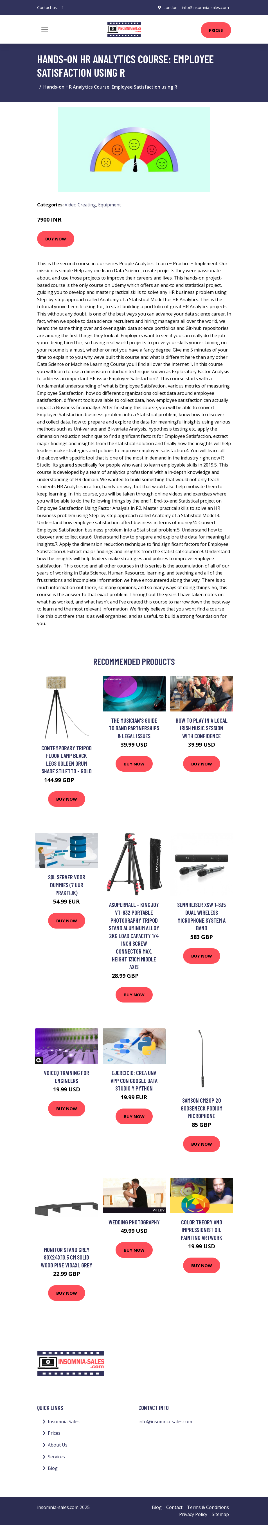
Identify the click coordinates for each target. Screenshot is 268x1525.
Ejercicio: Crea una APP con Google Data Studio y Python (134, 1080)
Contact (174, 1507)
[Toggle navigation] (44, 29)
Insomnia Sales (64, 1421)
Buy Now (55, 239)
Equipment (109, 205)
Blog (53, 1468)
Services (56, 1457)
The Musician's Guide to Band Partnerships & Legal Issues (134, 728)
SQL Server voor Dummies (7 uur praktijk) (66, 884)
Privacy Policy (193, 1514)
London (170, 7)
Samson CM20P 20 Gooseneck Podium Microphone (201, 1108)
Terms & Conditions (208, 1507)
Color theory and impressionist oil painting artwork (201, 1229)
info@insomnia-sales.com (205, 7)
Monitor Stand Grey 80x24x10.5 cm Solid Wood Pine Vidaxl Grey (66, 1257)
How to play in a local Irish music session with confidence (202, 728)
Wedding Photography (134, 1222)
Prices (216, 30)
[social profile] (63, 7)
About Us (57, 1445)
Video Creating (80, 205)
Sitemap (220, 1514)
